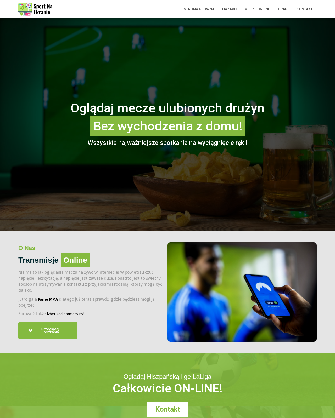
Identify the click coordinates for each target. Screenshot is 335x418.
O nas (283, 9)
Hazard (229, 9)
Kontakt (305, 9)
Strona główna (199, 9)
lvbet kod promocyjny (67, 314)
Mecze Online (257, 9)
